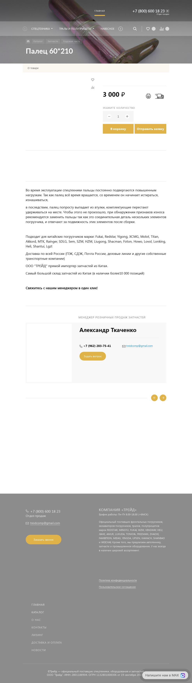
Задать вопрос (93, 356)
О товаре (33, 68)
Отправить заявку (150, 129)
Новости (39, 650)
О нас (36, 620)
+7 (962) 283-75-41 (97, 346)
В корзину (118, 129)
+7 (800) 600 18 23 (148, 10)
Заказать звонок (43, 539)
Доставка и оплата (47, 642)
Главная (38, 604)
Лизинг (37, 635)
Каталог (38, 612)
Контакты (39, 627)
